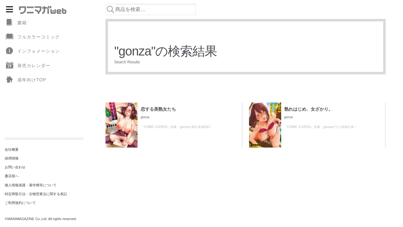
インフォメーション (32, 51)
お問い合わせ (15, 167)
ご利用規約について (20, 203)
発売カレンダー (27, 66)
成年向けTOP (25, 80)
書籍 (16, 23)
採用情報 (12, 158)
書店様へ (12, 176)
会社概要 (12, 149)
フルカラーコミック (32, 37)
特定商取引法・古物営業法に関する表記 (36, 194)
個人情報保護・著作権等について (31, 185)
